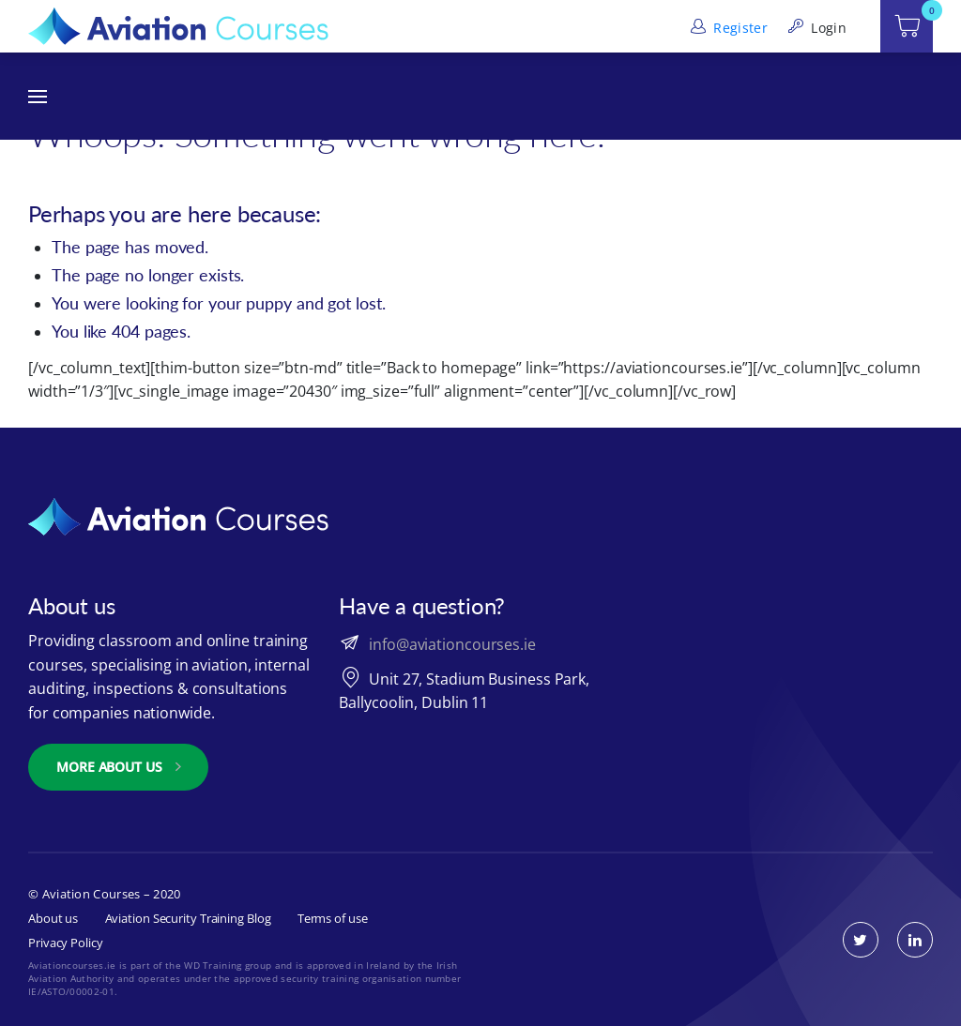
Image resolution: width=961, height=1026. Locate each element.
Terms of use (332, 918)
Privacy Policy (65, 942)
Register (727, 28)
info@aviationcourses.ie (452, 644)
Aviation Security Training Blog (188, 918)
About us (53, 918)
